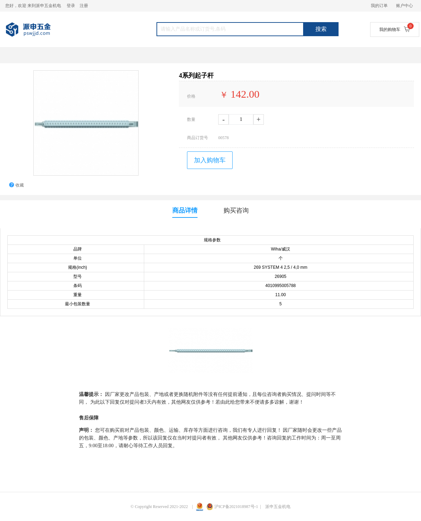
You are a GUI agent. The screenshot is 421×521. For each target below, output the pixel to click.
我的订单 (379, 5)
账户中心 (404, 5)
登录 (71, 5)
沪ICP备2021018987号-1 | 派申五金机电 (248, 506)
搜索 (321, 29)
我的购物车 (394, 29)
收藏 (19, 185)
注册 (84, 5)
